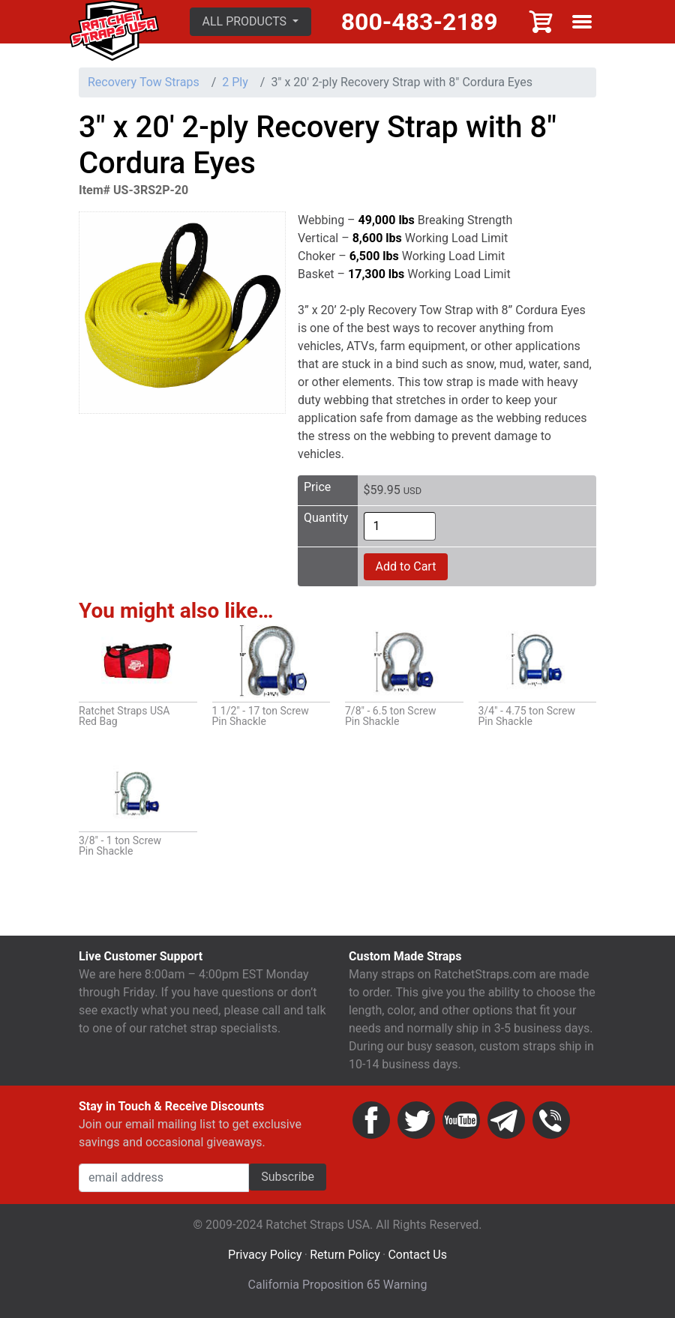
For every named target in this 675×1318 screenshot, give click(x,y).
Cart (541, 21)
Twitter (416, 1120)
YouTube (461, 1120)
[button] (251, 21)
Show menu (582, 21)
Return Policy (345, 1255)
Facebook (371, 1120)
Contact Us (417, 1255)
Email (506, 1120)
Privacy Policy (265, 1255)
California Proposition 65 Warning (338, 1285)
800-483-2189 (419, 21)
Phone (551, 1120)
